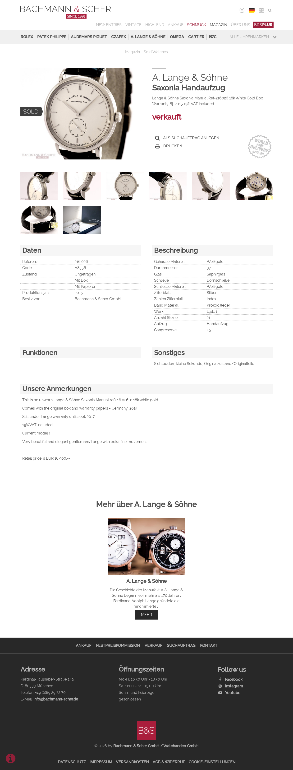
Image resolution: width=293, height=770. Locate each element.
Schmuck (196, 25)
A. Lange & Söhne (148, 37)
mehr (146, 614)
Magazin (218, 25)
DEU (252, 10)
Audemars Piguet (89, 37)
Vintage (133, 25)
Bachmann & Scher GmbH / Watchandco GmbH (155, 746)
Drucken (168, 146)
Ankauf (175, 25)
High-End (154, 25)
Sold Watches (156, 52)
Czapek (118, 37)
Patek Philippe (51, 37)
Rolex (27, 37)
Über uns (240, 25)
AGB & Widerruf (169, 762)
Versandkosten (132, 762)
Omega (177, 37)
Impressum (101, 762)
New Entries (109, 25)
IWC (212, 37)
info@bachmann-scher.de (55, 699)
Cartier (196, 37)
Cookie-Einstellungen (212, 762)
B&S (263, 25)
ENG (261, 10)
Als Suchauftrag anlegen (187, 138)
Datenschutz (72, 762)
